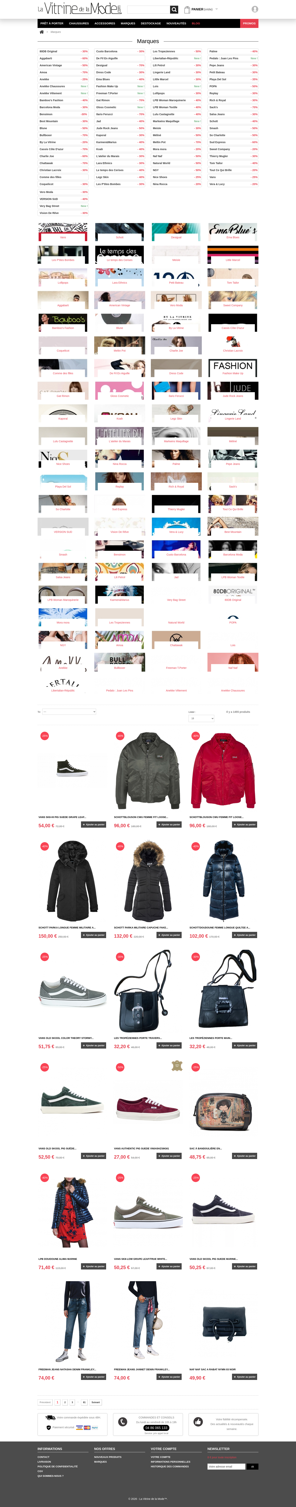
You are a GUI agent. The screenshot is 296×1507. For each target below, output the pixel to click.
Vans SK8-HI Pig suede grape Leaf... (62, 817)
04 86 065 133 (156, 1428)
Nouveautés (176, 23)
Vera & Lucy (236, 184)
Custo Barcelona (122, 51)
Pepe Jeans (236, 65)
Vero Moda (66, 192)
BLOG (196, 23)
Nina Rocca (179, 184)
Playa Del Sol (236, 79)
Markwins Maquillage (179, 121)
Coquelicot (66, 184)
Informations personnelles (170, 1461)
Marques (128, 23)
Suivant (96, 1402)
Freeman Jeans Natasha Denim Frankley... (67, 1369)
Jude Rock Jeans (122, 128)
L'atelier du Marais (122, 156)
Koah (122, 149)
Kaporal (122, 135)
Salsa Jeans (236, 114)
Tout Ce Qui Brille (236, 170)
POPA (236, 86)
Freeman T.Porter (122, 93)
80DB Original (66, 51)
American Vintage (66, 65)
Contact (43, 1457)
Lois (179, 86)
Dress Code (122, 72)
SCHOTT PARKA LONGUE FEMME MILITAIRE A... (67, 927)
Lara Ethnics (122, 163)
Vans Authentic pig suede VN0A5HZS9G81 (141, 1148)
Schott (236, 121)
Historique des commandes (170, 1466)
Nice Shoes (179, 177)
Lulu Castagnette (179, 114)
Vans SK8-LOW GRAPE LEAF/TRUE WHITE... (140, 1259)
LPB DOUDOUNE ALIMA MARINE (58, 1259)
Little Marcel (179, 79)
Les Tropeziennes (179, 51)
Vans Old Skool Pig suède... (57, 1148)
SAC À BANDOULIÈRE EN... (206, 1148)
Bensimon (66, 114)
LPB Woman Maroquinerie (179, 100)
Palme (236, 51)
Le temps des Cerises (122, 170)
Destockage (151, 23)
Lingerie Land (179, 72)
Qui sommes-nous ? (51, 1476)
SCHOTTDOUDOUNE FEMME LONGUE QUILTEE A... (220, 927)
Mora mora (179, 149)
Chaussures (79, 23)
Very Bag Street (66, 206)
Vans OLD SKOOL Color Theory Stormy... (66, 1038)
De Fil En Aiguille (107, 58)
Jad (122, 121)
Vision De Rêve (66, 213)
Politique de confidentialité (58, 1466)
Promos (249, 23)
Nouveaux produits (107, 1457)
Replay (236, 93)
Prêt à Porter (51, 23)
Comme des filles (50, 177)
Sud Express (236, 142)
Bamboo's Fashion (66, 100)
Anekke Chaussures (66, 86)
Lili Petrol (179, 65)
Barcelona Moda (66, 107)
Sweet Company (236, 149)
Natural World (179, 163)
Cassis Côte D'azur (66, 149)
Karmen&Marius (122, 142)
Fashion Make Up (122, 86)
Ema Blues (122, 79)
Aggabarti (66, 58)
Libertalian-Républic (179, 58)
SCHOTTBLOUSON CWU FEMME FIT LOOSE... (141, 817)
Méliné (179, 135)
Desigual (122, 65)
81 (84, 1402)
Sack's (236, 107)
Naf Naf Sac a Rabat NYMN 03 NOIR (213, 1369)
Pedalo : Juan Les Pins (236, 58)
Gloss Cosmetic (122, 107)
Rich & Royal (236, 100)
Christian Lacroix (66, 170)
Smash (236, 128)
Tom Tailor (236, 163)
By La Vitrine (66, 142)
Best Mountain (66, 121)
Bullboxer (66, 135)
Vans (236, 177)
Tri (39, 712)
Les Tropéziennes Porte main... (211, 1038)
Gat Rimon (122, 100)
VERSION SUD (66, 199)
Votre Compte (160, 1457)
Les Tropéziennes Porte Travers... (138, 1038)
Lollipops (179, 93)
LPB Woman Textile (179, 107)
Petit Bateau (236, 72)
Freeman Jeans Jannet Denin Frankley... (142, 1369)
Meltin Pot (179, 142)
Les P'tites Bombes (122, 184)
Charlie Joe (66, 156)
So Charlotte (236, 135)
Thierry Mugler (236, 156)
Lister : (192, 712)
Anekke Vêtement (66, 93)
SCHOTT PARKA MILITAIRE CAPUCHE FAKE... (141, 927)
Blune (66, 128)
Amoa (66, 72)
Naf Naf (179, 156)
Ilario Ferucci (122, 114)
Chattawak (66, 163)
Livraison (44, 1461)
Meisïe (179, 128)
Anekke (66, 79)
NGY (179, 170)
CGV (40, 1471)
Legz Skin (122, 177)
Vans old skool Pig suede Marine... (214, 1259)
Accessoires (105, 23)
